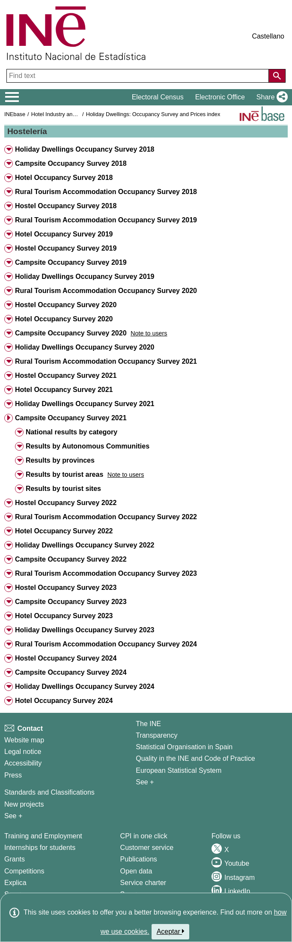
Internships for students (39, 847)
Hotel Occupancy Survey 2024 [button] (64, 700)
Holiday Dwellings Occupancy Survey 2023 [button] (84, 630)
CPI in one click (143, 836)
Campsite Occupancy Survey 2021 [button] (71, 418)
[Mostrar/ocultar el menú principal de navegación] (12, 97)
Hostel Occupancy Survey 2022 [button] (65, 502)
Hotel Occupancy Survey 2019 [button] (64, 234)
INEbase (14, 114)
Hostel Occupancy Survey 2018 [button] (65, 205)
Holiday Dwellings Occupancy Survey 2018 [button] (84, 149)
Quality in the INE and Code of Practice (195, 758)
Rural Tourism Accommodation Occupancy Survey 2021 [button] (106, 361)
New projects (24, 804)
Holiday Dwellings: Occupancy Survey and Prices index (153, 114)
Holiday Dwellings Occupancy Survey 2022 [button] (84, 545)
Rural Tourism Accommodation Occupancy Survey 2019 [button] (106, 220)
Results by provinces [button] (60, 460)
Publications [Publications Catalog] (138, 859)
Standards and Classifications (49, 792)
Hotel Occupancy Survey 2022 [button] (64, 531)
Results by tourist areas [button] (64, 474)
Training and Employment (43, 836)
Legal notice (22, 751)
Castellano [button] (268, 36)
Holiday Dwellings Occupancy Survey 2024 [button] (84, 686)
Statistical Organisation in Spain (184, 747)
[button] (270, 97)
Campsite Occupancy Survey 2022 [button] (71, 559)
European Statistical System (178, 770)
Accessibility (23, 763)
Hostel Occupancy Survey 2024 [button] (65, 658)
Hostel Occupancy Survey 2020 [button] (65, 304)
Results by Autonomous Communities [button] (87, 446)
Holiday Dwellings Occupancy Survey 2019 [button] (84, 276)
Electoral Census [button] (158, 97)
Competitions (24, 871)
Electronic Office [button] (220, 97)
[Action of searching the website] (277, 76)
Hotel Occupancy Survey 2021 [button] (64, 389)
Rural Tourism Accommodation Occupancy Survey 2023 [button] (106, 573)
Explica (15, 882)
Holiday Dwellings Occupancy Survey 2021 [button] (84, 403)
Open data (136, 871)
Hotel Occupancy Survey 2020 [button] (64, 319)
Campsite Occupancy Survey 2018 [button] (71, 163)
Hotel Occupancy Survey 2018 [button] (64, 177)
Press (13, 775)
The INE (148, 723)
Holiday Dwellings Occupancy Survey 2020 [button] (84, 347)
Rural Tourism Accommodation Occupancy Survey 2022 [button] (106, 516)
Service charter (143, 882)
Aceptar (171, 931)
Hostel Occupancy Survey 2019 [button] (65, 248)
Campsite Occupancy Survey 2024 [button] (71, 672)
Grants (14, 859)
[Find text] (138, 76)
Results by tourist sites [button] (63, 488)
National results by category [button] (71, 432)
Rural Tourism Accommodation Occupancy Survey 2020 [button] (106, 290)
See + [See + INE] (145, 782)
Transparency (156, 735)
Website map (24, 740)
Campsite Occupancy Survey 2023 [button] (71, 601)
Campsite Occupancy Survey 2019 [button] (71, 262)
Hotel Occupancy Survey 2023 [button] (64, 615)
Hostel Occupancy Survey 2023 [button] (65, 587)
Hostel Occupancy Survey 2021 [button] (65, 375)
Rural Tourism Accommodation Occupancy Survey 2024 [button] (106, 644)
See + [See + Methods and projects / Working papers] (13, 815)
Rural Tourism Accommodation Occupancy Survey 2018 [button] (106, 191)
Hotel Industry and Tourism (63, 114)
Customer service (146, 847)
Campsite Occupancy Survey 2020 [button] (71, 333)
